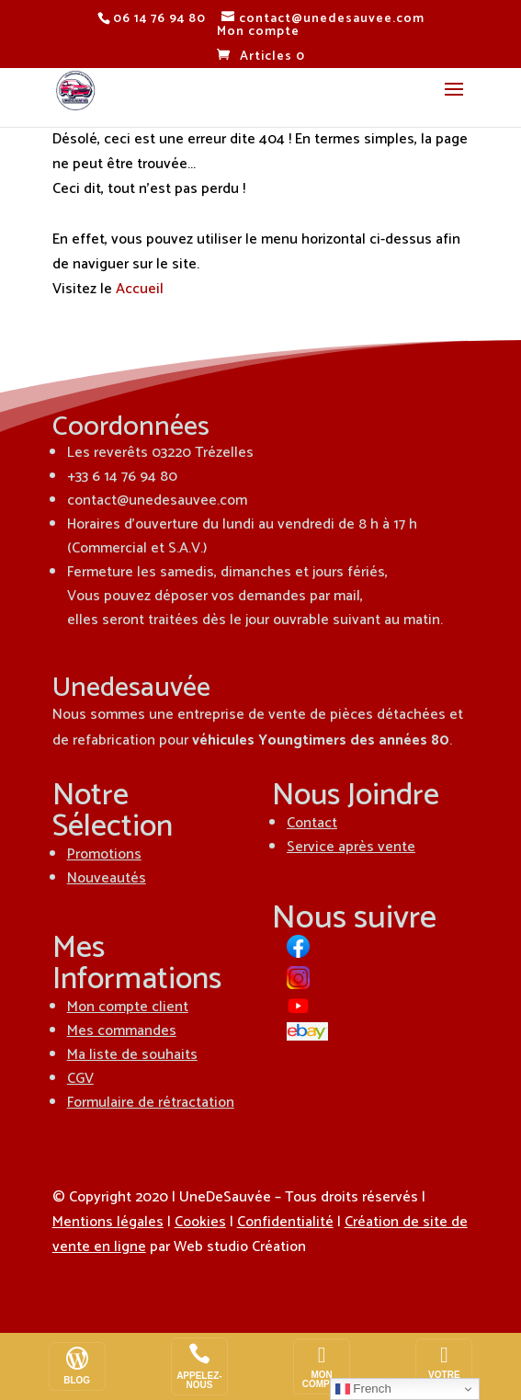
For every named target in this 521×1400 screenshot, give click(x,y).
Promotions (104, 854)
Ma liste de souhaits (132, 1054)
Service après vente (351, 847)
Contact (312, 823)
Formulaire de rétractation (150, 1102)
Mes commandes (121, 1031)
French (363, 1389)
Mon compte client (127, 1007)
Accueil (140, 289)
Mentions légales (108, 1222)
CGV (80, 1078)
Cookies (200, 1222)
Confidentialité (285, 1222)
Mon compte (258, 31)
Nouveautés (106, 878)
